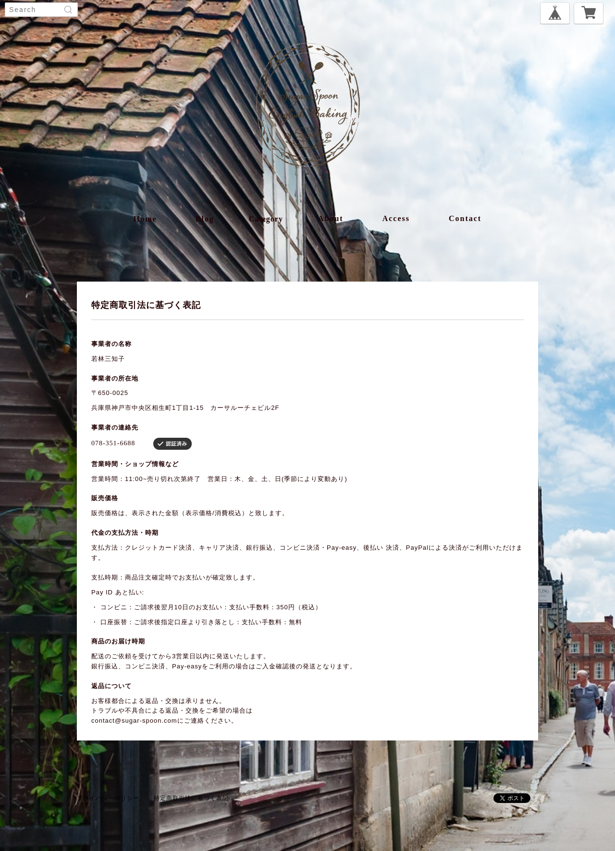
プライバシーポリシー (108, 798)
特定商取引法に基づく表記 (191, 798)
